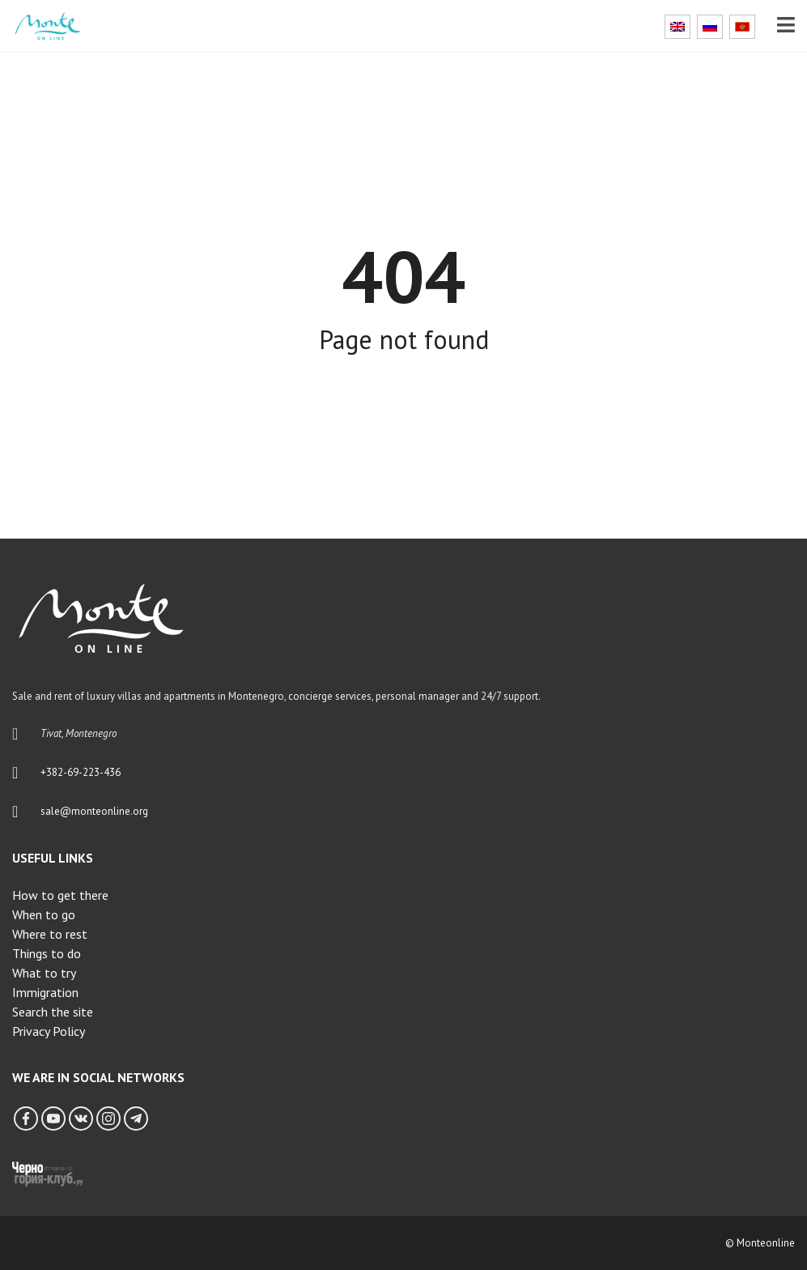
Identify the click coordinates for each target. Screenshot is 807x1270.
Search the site (52, 1012)
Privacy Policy (48, 1031)
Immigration (45, 992)
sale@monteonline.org (94, 811)
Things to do (46, 953)
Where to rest (49, 934)
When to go (43, 914)
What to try (44, 973)
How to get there (60, 895)
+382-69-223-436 (80, 772)
